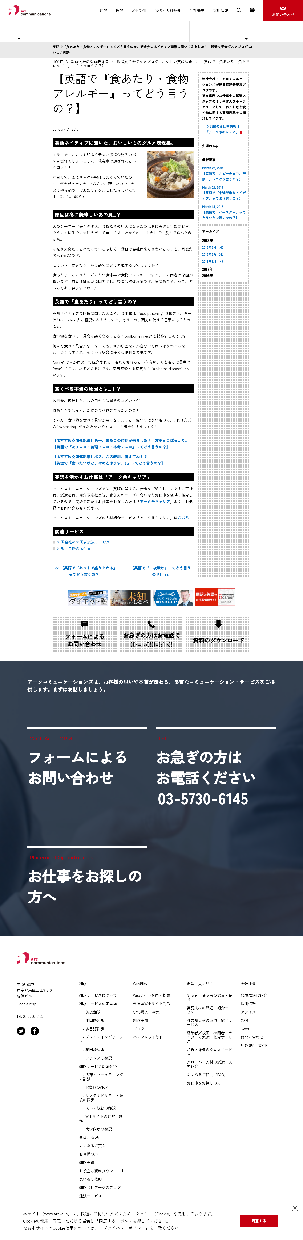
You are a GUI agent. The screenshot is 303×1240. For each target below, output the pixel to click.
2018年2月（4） (213, 254)
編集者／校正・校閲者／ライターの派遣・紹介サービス (209, 1037)
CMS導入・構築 (146, 1012)
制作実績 (140, 1020)
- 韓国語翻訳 (91, 1050)
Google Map (26, 1004)
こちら (183, 517)
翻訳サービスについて (98, 995)
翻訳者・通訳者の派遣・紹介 (209, 997)
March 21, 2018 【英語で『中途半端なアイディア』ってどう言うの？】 (224, 193)
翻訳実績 (86, 1162)
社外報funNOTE (254, 1045)
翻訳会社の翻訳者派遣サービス (83, 542)
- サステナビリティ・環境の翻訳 (101, 1098)
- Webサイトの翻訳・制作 (101, 1118)
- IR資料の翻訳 (93, 1087)
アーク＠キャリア (155, 501)
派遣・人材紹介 (167, 10)
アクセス (248, 1012)
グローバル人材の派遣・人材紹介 (209, 1064)
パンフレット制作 (148, 1037)
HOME (58, 61)
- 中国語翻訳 (91, 1020)
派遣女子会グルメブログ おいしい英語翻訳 (154, 61)
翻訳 (103, 10)
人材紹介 (132, 31)
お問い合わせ (252, 1037)
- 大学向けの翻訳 (95, 1129)
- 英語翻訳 (90, 1012)
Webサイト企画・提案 (151, 995)
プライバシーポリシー (124, 1228)
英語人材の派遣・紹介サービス (209, 1010)
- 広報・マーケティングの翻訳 (101, 1077)
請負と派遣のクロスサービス (209, 1052)
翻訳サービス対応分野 (98, 1066)
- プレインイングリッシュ (101, 1039)
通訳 (119, 10)
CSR (244, 1020)
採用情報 (220, 10)
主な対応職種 (19, 31)
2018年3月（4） (213, 247)
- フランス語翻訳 (95, 1058)
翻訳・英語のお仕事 (74, 548)
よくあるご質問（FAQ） (207, 1075)
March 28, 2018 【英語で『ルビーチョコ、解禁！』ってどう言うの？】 (224, 173)
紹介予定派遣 (95, 31)
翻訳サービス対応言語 (98, 1004)
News (245, 1029)
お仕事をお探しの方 (204, 1083)
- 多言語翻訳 (91, 1029)
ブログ (138, 1029)
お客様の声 (88, 1154)
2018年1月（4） (213, 261)
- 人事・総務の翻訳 (97, 1108)
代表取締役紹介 (254, 995)
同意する (258, 1220)
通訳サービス (90, 1196)
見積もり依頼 (90, 1179)
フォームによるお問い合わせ (77, 767)
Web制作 (139, 10)
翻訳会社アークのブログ (100, 1187)
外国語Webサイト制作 (151, 1004)
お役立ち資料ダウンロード (102, 1171)
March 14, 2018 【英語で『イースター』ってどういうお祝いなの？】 (224, 212)
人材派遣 (57, 31)
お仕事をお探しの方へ (282, 31)
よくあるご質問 (208, 31)
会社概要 (197, 10)
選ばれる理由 (170, 31)
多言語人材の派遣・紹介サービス (209, 1022)
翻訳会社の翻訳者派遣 (90, 61)
